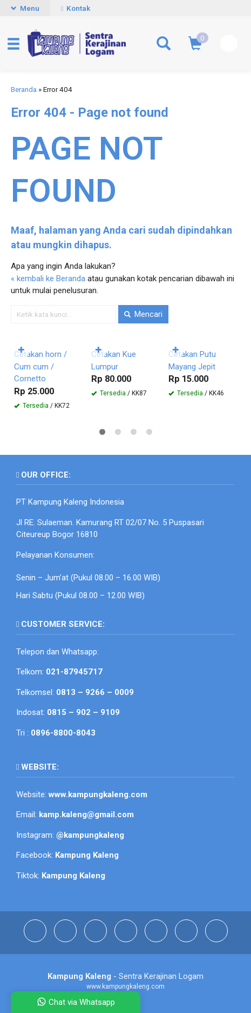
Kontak (75, 8)
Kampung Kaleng (73, 875)
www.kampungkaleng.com (98, 794)
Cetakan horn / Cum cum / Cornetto (40, 366)
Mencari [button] (143, 314)
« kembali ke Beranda (48, 278)
